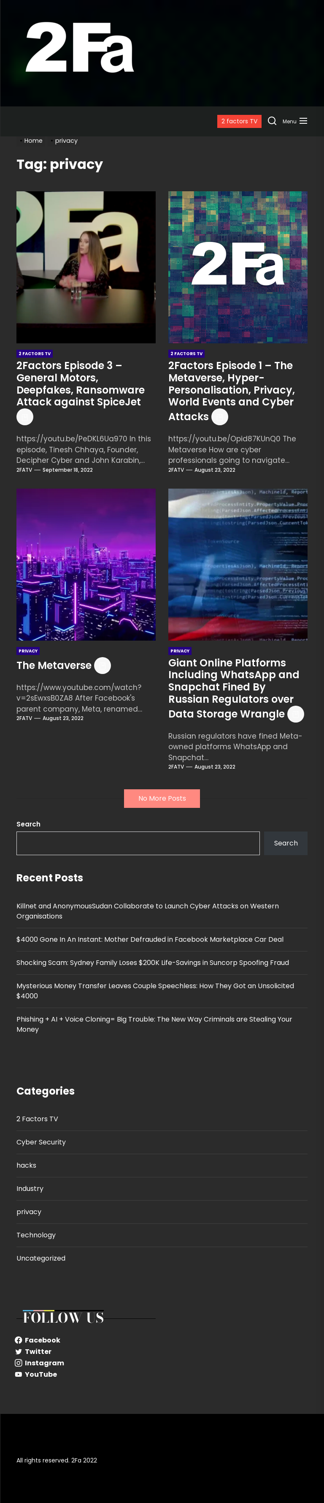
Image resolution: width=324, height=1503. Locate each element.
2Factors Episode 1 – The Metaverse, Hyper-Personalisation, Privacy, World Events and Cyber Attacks (231, 391)
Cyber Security (41, 1142)
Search (28, 824)
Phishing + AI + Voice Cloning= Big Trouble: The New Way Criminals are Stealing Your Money (154, 1024)
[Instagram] (86, 1363)
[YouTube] (86, 1374)
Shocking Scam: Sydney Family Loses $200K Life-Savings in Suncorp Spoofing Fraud (152, 963)
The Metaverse (54, 665)
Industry (29, 1188)
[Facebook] (86, 1340)
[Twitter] (86, 1351)
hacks (26, 1165)
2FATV (24, 469)
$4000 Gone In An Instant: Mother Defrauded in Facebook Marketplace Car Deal (150, 939)
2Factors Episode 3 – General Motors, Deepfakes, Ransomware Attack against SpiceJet (80, 384)
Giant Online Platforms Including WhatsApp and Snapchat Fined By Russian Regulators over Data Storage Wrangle (234, 688)
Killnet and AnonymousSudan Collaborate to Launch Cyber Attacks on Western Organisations (147, 911)
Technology (36, 1235)
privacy (28, 1212)
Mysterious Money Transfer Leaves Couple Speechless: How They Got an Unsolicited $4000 (155, 991)
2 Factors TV (37, 1119)
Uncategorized (40, 1258)
